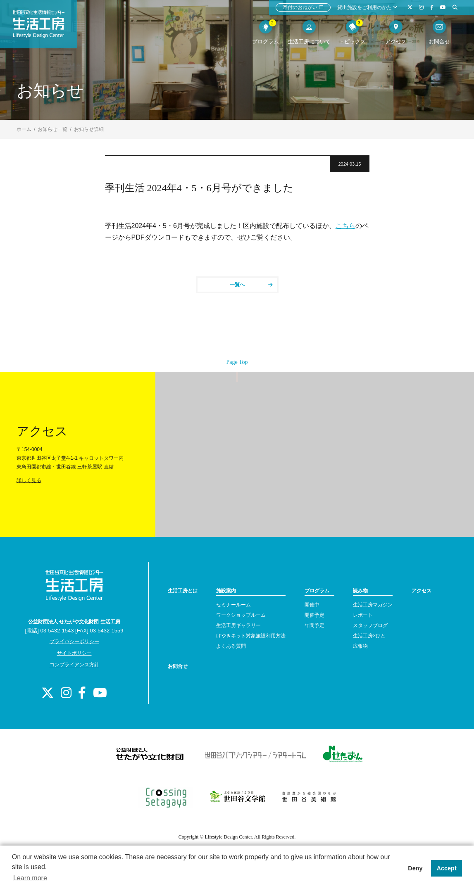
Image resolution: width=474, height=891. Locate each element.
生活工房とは (183, 591)
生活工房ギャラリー (238, 625)
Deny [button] (415, 868)
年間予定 (314, 625)
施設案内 (226, 591)
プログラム (317, 591)
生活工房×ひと (369, 636)
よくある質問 (231, 646)
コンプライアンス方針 (74, 665)
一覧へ (251, 284)
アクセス (421, 591)
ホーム (24, 129)
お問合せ (178, 666)
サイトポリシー (74, 653)
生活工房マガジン (373, 605)
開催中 (312, 605)
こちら (345, 225)
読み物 (360, 591)
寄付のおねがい (303, 7)
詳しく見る (29, 480)
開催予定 (314, 615)
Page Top (237, 362)
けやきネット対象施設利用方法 (251, 636)
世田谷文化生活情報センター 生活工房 (44, 27)
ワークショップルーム (241, 615)
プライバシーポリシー (74, 641)
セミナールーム (233, 605)
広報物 (360, 646)
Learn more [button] (30, 877)
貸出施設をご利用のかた (367, 7)
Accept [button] (447, 868)
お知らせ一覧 (52, 129)
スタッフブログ (370, 625)
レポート (363, 615)
